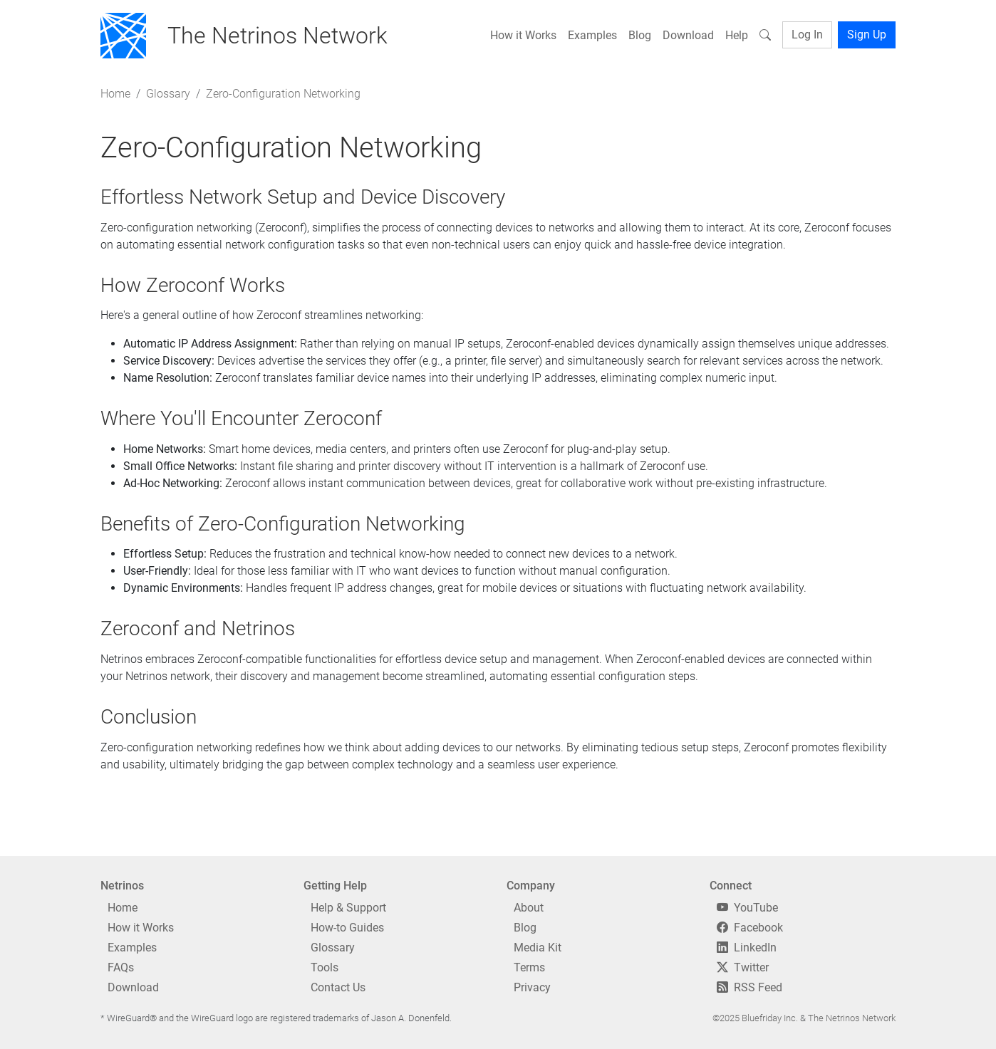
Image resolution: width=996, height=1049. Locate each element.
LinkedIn (747, 947)
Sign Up (866, 34)
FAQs (121, 967)
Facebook (750, 927)
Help (736, 35)
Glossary (168, 93)
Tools (324, 967)
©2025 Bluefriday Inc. (755, 1018)
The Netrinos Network (852, 1018)
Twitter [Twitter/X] (743, 967)
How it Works (523, 35)
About (529, 907)
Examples (592, 35)
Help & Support (348, 907)
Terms (529, 967)
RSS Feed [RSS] (749, 987)
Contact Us (338, 987)
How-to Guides (347, 927)
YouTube (747, 907)
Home (115, 93)
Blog (639, 35)
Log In (807, 34)
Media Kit (537, 947)
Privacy (532, 987)
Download (688, 35)
